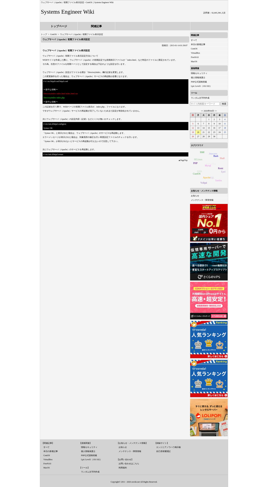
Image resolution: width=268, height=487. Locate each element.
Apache (207, 176)
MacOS (194, 61)
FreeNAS (195, 57)
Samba (219, 180)
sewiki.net (135, 482)
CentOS (194, 48)
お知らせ (195, 196)
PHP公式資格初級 (199, 82)
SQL (211, 178)
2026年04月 (209, 111)
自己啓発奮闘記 (163, 451)
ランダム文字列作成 (200, 98)
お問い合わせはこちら (129, 463)
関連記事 (96, 26)
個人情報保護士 (198, 77)
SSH (202, 152)
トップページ (59, 26)
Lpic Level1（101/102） (201, 86)
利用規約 (123, 468)
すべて (194, 40)
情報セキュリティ (199, 73)
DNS (198, 172)
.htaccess (212, 154)
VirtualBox (195, 53)
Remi (221, 168)
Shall (221, 158)
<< (202, 111)
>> (216, 111)
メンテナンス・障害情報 (202, 200)
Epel (223, 172)
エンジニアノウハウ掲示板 (168, 447)
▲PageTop (182, 160)
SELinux (197, 160)
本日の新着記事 (198, 44)
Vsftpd (203, 183)
